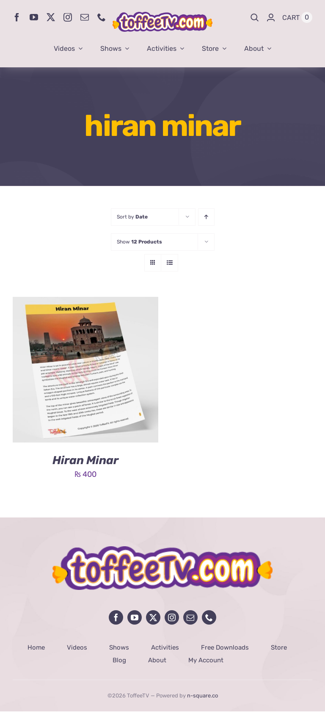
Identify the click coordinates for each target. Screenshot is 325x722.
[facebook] (17, 17)
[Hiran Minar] (85, 303)
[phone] (101, 17)
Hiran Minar (85, 460)
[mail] (84, 17)
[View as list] (169, 262)
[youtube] (34, 17)
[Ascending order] (206, 217)
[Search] (254, 17)
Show (139, 242)
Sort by (132, 217)
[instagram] (67, 17)
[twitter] (51, 17)
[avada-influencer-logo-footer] (162, 550)
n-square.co (202, 695)
